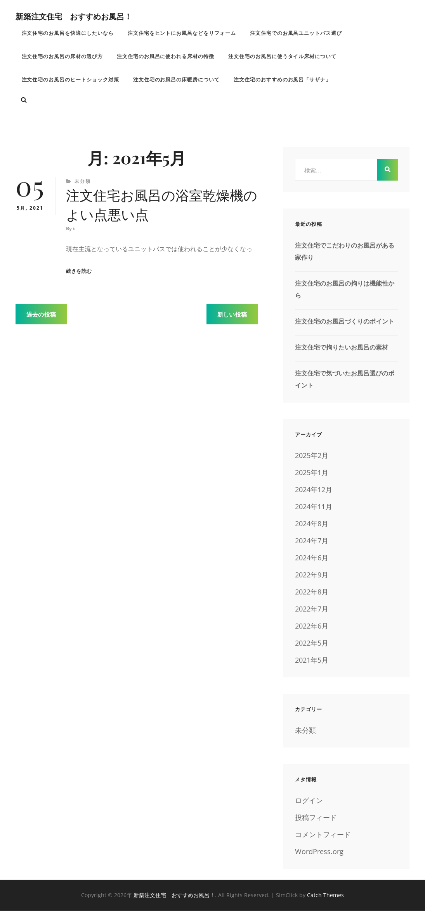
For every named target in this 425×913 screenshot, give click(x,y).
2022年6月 (311, 628)
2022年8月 (311, 594)
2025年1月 (311, 474)
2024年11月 (313, 508)
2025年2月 (311, 457)
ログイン (309, 802)
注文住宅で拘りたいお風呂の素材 (341, 349)
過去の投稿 (41, 318)
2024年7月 (311, 543)
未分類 (83, 183)
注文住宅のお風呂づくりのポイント (344, 323)
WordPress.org (319, 853)
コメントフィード (323, 836)
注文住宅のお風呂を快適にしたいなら (68, 33)
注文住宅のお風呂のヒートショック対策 (71, 81)
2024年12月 (313, 491)
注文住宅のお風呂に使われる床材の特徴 (166, 57)
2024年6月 (311, 560)
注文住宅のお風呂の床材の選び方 (62, 57)
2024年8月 (311, 526)
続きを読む (79, 275)
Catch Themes (325, 897)
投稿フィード (316, 819)
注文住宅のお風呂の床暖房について (177, 81)
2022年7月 (311, 611)
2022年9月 (311, 577)
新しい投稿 (232, 318)
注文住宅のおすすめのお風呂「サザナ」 (283, 81)
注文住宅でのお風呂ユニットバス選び (297, 33)
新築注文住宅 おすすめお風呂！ (74, 16)
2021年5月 (311, 662)
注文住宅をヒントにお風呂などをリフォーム (182, 33)
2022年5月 (311, 645)
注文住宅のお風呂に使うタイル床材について (283, 57)
